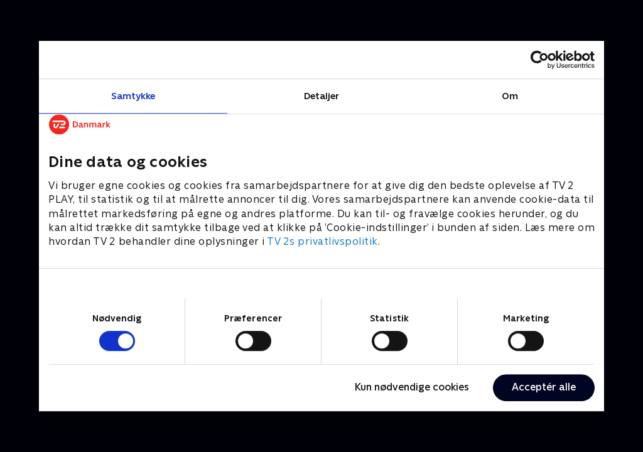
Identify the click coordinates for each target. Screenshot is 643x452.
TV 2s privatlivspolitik (322, 242)
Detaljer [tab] (322, 95)
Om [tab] (510, 95)
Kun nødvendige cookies (412, 387)
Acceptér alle (544, 387)
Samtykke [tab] (133, 95)
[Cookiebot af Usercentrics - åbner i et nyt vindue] (540, 59)
